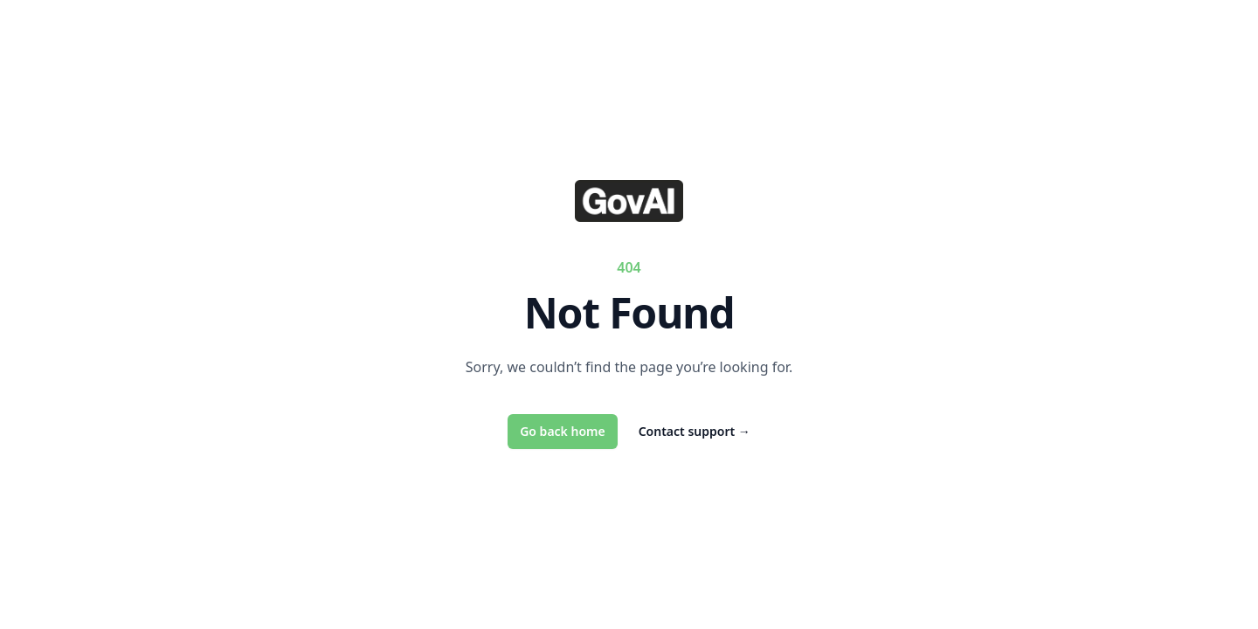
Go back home (562, 431)
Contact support (694, 431)
